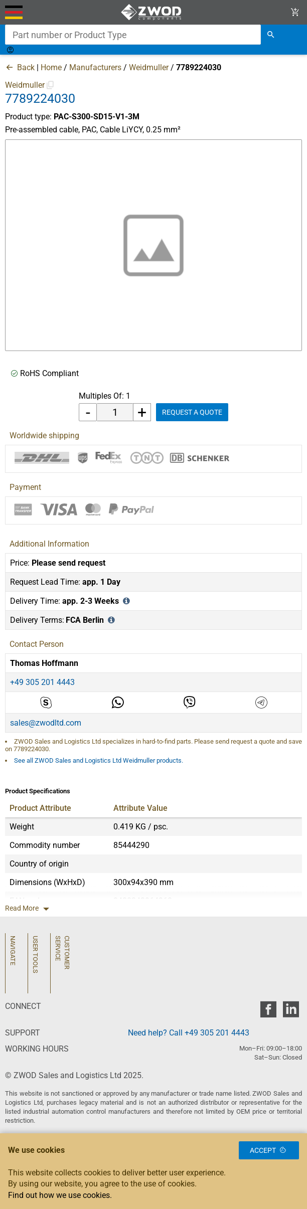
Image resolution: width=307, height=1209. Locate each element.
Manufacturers (95, 67)
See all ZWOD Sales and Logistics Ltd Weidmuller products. (98, 760)
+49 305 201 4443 (42, 682)
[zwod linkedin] (290, 1012)
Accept (269, 1150)
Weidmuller (149, 67)
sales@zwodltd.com (45, 723)
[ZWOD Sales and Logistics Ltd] (153, 12)
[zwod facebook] (268, 1012)
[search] (271, 35)
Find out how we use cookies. (60, 1195)
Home (51, 67)
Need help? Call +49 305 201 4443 (188, 1033)
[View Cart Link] (295, 12)
